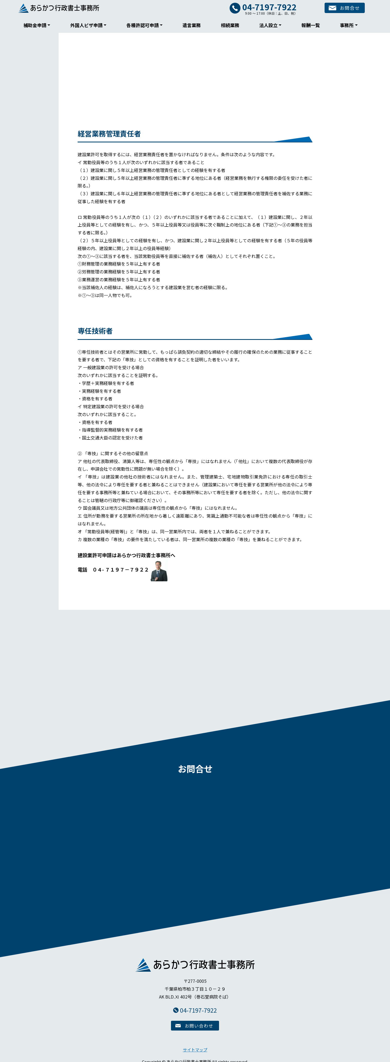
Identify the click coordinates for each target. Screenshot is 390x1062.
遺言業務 (191, 25)
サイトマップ (195, 1046)
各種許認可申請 (142, 25)
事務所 (347, 25)
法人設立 (268, 25)
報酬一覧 (311, 25)
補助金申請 (34, 25)
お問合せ (346, 8)
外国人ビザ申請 (86, 25)
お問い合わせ (199, 1022)
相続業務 (230, 25)
